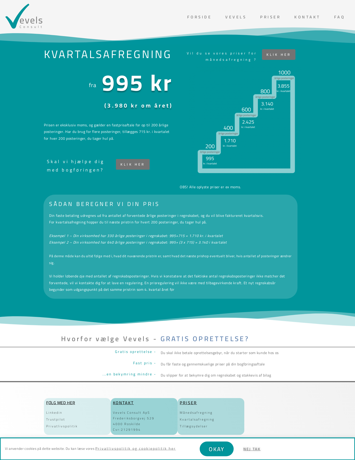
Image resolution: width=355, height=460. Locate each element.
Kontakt (307, 17)
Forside (199, 17)
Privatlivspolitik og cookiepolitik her (135, 452)
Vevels (236, 17)
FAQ (339, 17)
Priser (270, 17)
